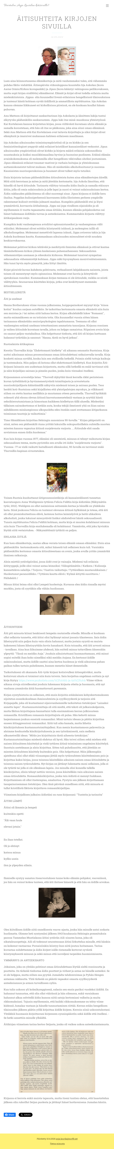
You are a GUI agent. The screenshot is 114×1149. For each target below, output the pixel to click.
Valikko (107, 5)
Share (9, 1115)
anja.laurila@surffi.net (67, 1138)
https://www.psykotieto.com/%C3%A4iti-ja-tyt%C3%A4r (52, 680)
